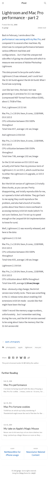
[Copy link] (28, 358)
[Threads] (24, 358)
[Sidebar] (3, 3)
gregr (6, 28)
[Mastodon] (17, 358)
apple (7, 342)
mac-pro (38, 347)
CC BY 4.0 (25, 363)
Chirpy (21, 473)
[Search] (45, 3)
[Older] (12, 453)
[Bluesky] (21, 358)
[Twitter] (9, 358)
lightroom (28, 347)
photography (15, 342)
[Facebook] (13, 358)
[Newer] (35, 453)
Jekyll (33, 473)
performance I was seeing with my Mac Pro (21, 39)
